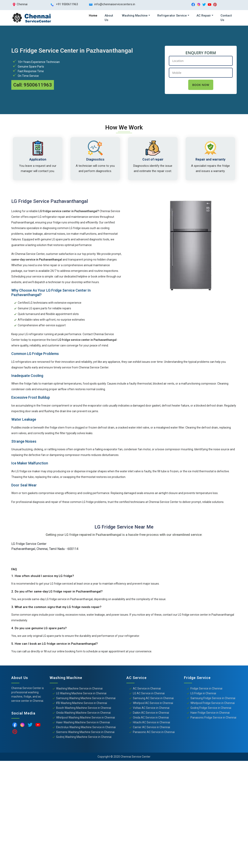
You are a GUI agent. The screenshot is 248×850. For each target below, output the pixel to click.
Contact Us (226, 18)
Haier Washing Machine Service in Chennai (83, 723)
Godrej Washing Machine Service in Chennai (83, 737)
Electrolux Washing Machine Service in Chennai (86, 728)
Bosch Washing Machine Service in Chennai (83, 708)
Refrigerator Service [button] (172, 15)
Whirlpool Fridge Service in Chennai (212, 703)
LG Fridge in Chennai (203, 694)
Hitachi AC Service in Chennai (151, 723)
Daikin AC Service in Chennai (151, 713)
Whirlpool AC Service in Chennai (153, 703)
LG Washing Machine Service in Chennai (81, 694)
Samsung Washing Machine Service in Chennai (86, 699)
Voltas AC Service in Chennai (151, 708)
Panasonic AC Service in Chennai (154, 732)
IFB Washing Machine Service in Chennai (81, 703)
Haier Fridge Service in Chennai (210, 713)
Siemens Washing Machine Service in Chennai (85, 732)
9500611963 (38, 85)
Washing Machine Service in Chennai (79, 689)
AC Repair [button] (204, 15)
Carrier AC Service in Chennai (151, 728)
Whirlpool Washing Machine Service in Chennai (85, 718)
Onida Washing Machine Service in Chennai (83, 713)
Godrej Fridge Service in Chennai (210, 708)
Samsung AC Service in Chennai (153, 699)
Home (93, 15)
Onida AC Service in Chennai (151, 718)
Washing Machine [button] (135, 15)
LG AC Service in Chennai (149, 694)
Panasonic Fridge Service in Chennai (213, 718)
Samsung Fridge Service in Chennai (212, 699)
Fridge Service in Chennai (206, 689)
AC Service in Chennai (147, 689)
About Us (109, 18)
